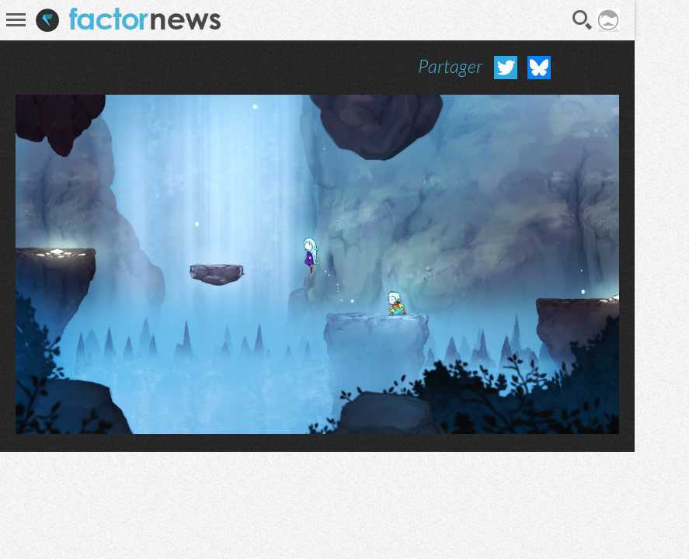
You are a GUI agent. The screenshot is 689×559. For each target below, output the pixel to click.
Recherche (582, 20)
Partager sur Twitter (505, 67)
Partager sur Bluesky (539, 67)
